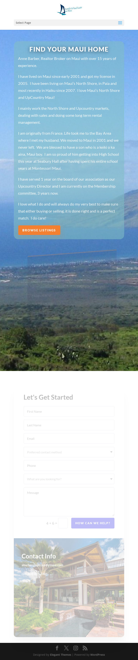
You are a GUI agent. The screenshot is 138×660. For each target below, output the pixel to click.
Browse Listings (39, 230)
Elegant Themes (60, 654)
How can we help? (92, 527)
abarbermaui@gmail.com (52, 276)
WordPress (97, 654)
